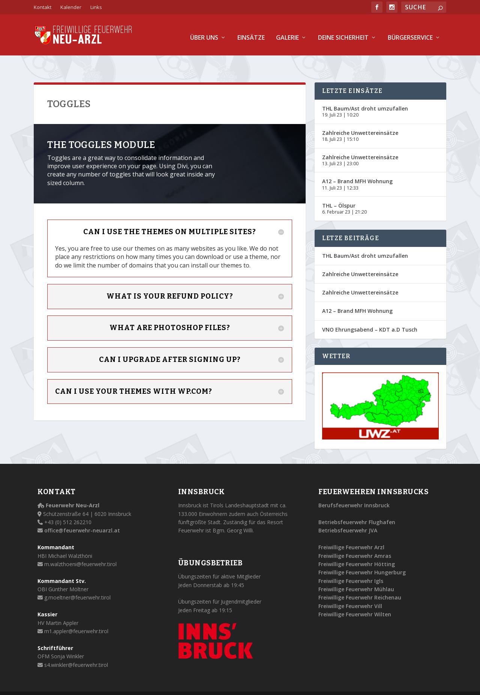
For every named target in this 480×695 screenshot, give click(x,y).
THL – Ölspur (339, 188)
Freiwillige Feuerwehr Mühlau (356, 572)
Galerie (287, 32)
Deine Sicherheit (343, 32)
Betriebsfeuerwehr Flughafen (356, 505)
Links (96, 7)
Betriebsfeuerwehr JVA (347, 513)
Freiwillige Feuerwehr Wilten (354, 597)
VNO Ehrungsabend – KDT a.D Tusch (369, 312)
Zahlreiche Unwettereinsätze (360, 116)
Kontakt (42, 7)
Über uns (204, 32)
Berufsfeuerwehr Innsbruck (354, 488)
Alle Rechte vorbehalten (138, 685)
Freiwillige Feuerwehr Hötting (356, 547)
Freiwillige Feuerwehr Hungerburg (362, 555)
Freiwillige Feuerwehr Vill (350, 589)
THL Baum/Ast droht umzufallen (365, 91)
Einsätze (251, 32)
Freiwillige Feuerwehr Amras (354, 538)
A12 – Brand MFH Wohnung (357, 164)
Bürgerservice (410, 32)
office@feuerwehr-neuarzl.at (82, 513)
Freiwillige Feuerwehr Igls (350, 564)
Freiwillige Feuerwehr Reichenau (359, 580)
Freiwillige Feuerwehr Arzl (351, 530)
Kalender (70, 7)
